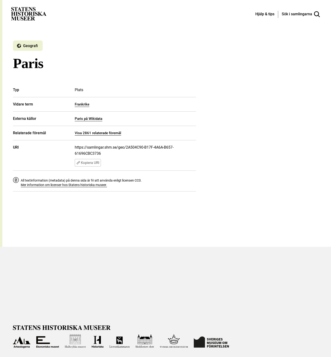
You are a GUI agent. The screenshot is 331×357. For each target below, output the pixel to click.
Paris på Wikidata (88, 119)
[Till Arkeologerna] (21, 341)
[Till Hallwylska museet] (75, 341)
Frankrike (82, 104)
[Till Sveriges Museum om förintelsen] (211, 341)
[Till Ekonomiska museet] (47, 341)
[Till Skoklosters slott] (145, 341)
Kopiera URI (87, 163)
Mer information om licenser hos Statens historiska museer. (64, 185)
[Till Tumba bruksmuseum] (174, 341)
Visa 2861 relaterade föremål (98, 133)
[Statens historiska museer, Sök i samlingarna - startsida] (28, 13)
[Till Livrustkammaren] (119, 341)
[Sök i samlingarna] (301, 14)
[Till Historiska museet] (97, 341)
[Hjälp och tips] (264, 14)
